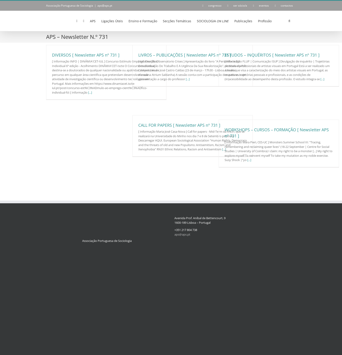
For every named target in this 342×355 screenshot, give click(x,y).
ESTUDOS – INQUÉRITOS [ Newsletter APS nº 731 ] (272, 55)
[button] (289, 20)
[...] (90, 92)
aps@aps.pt (104, 5)
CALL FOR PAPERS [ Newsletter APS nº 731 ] (179, 125)
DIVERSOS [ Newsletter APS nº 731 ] (85, 55)
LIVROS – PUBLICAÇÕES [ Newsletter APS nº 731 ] (184, 55)
